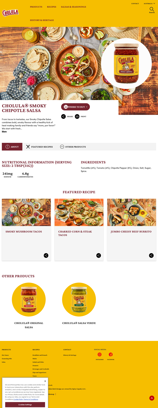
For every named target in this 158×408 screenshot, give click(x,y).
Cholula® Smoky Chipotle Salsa (79, 71)
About (12, 147)
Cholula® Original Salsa (28, 325)
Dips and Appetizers (39, 372)
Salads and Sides (38, 362)
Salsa (3, 362)
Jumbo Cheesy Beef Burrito (131, 230)
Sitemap (51, 394)
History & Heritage (42, 20)
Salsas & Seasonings (73, 6)
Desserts (35, 365)
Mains (35, 358)
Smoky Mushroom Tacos (26, 230)
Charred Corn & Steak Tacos (79, 230)
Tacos (35, 376)
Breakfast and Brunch (40, 355)
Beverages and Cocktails (41, 369)
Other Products (73, 147)
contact (135, 3)
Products (36, 6)
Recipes (51, 6)
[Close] (45, 386)
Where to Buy (74, 107)
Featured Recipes (39, 147)
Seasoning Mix (7, 358)
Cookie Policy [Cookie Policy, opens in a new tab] (18, 404)
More (4, 131)
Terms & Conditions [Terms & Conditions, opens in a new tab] (30, 404)
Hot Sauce (5, 355)
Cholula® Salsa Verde (79, 323)
